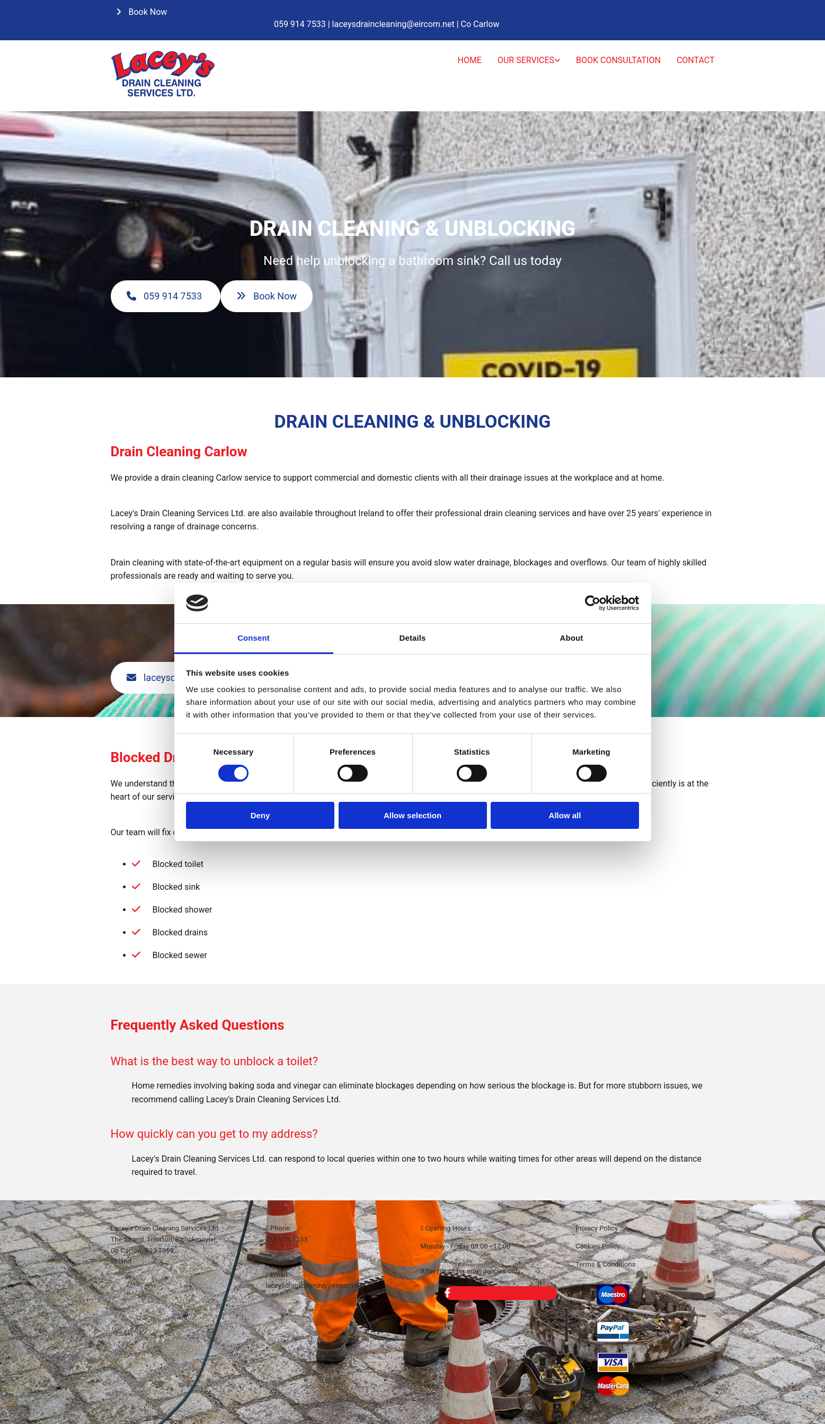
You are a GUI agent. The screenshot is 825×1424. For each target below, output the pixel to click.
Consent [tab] (253, 637)
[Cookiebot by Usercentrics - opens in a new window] (592, 603)
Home (469, 60)
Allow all (565, 815)
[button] (142, 12)
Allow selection (412, 815)
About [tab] (571, 637)
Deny (260, 815)
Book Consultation (618, 60)
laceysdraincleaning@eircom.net (315, 1285)
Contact (696, 60)
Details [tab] (413, 637)
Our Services (526, 60)
